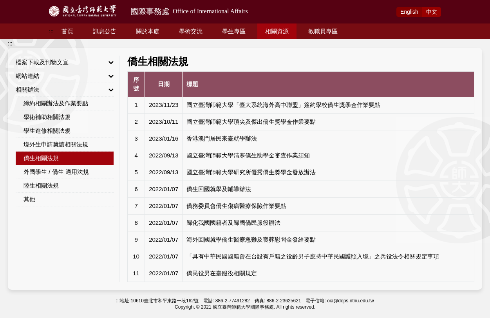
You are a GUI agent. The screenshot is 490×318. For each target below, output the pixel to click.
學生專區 (234, 31)
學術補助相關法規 (47, 117)
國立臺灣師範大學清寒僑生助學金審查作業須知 (248, 155)
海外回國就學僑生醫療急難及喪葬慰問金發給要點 (251, 239)
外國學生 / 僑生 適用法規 (56, 171)
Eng (409, 12)
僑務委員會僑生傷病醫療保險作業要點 (236, 205)
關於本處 (147, 31)
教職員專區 (323, 31)
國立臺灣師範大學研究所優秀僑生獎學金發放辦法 (251, 172)
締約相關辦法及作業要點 (56, 103)
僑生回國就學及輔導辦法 (218, 189)
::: (51, 31)
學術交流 (191, 31)
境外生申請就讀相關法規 (56, 144)
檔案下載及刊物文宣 (65, 62)
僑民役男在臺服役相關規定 (221, 273)
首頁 (67, 31)
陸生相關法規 (41, 185)
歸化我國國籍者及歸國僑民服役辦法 (233, 222)
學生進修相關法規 (47, 130)
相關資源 (277, 31)
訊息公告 (104, 31)
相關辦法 (65, 89)
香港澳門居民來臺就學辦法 (221, 138)
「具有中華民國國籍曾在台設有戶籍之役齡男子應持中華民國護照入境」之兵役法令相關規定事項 (312, 256)
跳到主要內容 (16, 4)
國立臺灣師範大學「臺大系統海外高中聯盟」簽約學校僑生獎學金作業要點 (283, 104)
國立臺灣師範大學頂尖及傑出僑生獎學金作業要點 (251, 121)
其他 (29, 199)
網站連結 (65, 76)
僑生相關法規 (41, 158)
